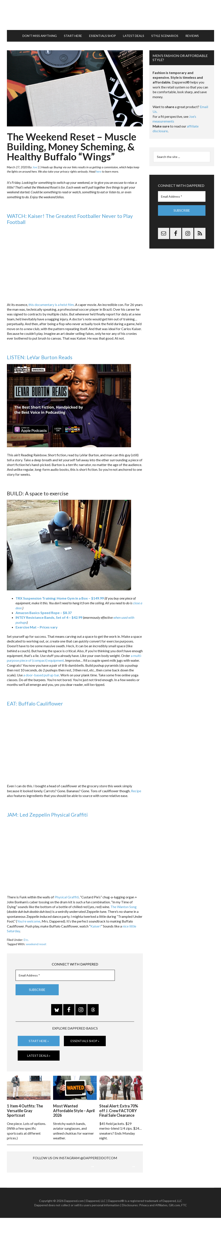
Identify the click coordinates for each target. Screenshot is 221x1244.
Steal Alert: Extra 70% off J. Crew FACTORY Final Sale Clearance (118, 1108)
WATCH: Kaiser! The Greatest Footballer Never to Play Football (70, 217)
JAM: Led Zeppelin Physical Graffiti (47, 812)
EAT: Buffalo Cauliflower (35, 701)
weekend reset (36, 942)
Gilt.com (174, 1231)
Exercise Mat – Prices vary (37, 625)
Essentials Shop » (85, 1039)
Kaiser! (95, 924)
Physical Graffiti (67, 895)
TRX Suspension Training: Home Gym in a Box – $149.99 (60, 596)
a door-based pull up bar (41, 673)
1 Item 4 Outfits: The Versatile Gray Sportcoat (25, 1108)
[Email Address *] (65, 973)
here (98, 169)
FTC (184, 1231)
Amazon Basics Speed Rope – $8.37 (44, 611)
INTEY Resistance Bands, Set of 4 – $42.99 (49, 615)
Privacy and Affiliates (153, 1231)
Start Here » (39, 1039)
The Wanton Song (123, 905)
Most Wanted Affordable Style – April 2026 (74, 1108)
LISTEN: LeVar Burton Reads (39, 355)
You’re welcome (28, 919)
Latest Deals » (38, 1053)
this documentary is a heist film (51, 302)
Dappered (110, 14)
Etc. (26, 938)
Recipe (136, 789)
